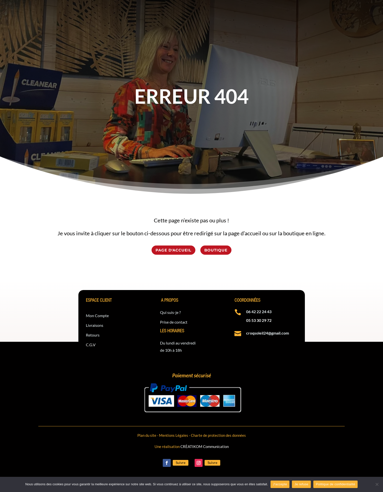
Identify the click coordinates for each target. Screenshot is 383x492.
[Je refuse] (376, 484)
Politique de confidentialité (335, 484)
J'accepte (280, 484)
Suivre (180, 462)
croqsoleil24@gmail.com (267, 333)
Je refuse (301, 484)
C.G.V (91, 344)
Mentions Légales (173, 435)
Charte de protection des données (218, 435)
